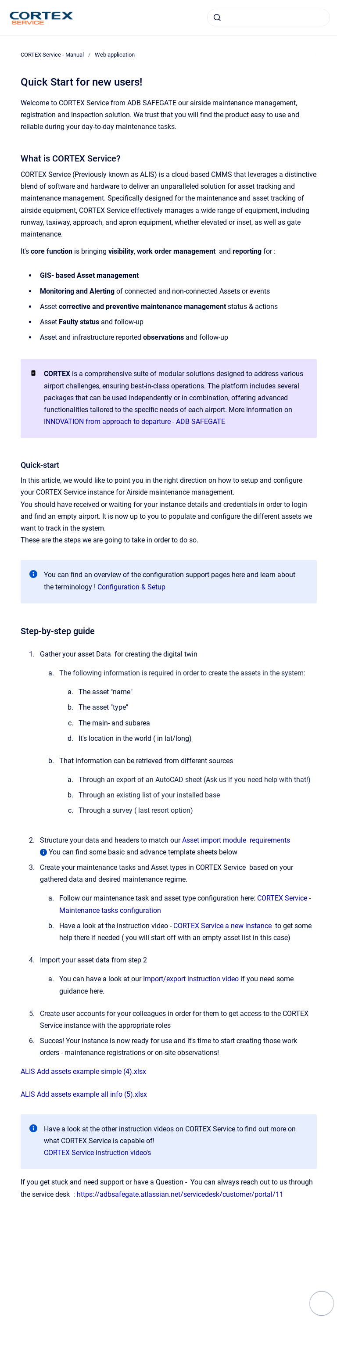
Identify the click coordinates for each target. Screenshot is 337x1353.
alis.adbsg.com (166, 17)
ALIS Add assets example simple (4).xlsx (83, 1071)
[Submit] (217, 18)
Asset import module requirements (237, 840)
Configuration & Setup (131, 587)
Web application (115, 54)
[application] (334, 1351)
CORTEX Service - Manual (52, 54)
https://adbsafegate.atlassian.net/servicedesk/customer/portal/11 (180, 1194)
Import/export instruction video (191, 979)
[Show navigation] (321, 1303)
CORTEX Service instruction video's (97, 1152)
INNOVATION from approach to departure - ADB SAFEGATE (134, 421)
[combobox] (269, 17)
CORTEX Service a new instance (222, 926)
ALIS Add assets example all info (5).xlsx (84, 1094)
